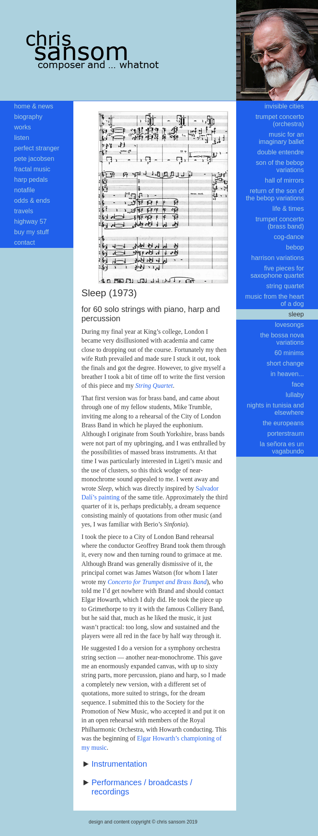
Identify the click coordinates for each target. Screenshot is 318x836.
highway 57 (30, 221)
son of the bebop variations (280, 166)
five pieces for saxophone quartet (277, 272)
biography (28, 116)
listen (21, 137)
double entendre (280, 152)
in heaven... (287, 373)
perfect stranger (36, 148)
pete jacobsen (34, 158)
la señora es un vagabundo (282, 448)
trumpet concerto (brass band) (280, 223)
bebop (295, 247)
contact (24, 242)
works (22, 127)
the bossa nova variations (282, 339)
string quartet (285, 286)
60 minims (289, 352)
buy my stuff (31, 232)
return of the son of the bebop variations (275, 194)
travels (23, 211)
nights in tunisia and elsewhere (275, 409)
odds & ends (32, 200)
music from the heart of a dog (274, 300)
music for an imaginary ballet (281, 138)
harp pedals (31, 179)
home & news (33, 106)
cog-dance (289, 236)
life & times (288, 208)
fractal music (32, 169)
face (298, 384)
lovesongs (289, 324)
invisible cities (284, 106)
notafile (24, 190)
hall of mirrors (284, 180)
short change (285, 363)
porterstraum (285, 433)
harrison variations (277, 257)
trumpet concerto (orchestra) (280, 120)
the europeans (283, 423)
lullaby (295, 394)
